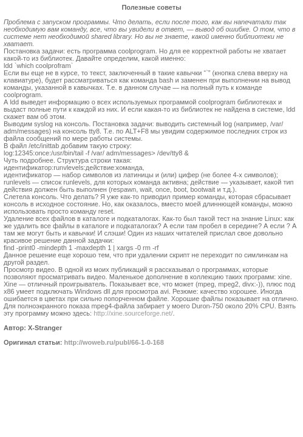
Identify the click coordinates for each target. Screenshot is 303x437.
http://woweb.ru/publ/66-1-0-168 (113, 342)
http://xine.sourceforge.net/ (133, 313)
